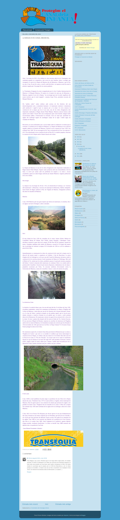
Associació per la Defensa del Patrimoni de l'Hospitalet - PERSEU (86, 100)
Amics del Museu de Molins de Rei (84, 83)
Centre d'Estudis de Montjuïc (83, 121)
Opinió (76, 220)
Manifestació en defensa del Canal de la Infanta (89, 164)
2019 (78, 137)
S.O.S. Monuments (80, 130)
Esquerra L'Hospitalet (81, 125)
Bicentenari (78, 224)
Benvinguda (78, 222)
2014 (78, 141)
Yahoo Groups (91, 47)
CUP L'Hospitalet (79, 107)
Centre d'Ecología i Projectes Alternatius (86, 113)
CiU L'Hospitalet (79, 123)
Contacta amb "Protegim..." (43, 30)
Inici (46, 504)
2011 (78, 156)
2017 (78, 139)
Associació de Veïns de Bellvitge (84, 93)
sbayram (66, 515)
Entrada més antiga (63, 504)
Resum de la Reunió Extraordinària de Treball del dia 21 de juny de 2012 (89, 178)
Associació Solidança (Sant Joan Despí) (86, 89)
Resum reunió (79, 208)
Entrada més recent (30, 504)
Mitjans (77, 213)
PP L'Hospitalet (79, 127)
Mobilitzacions (79, 211)
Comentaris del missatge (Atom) (40, 508)
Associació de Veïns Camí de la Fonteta (86, 91)
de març (80, 146)
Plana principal (27, 30)
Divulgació (78, 215)
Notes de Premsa (80, 217)
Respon (29, 472)
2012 (78, 153)
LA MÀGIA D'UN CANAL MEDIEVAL (84, 149)
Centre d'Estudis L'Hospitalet (83, 119)
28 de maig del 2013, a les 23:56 (38, 458)
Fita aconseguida (79, 226)
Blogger (83, 515)
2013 (78, 144)
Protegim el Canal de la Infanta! (83, 57)
